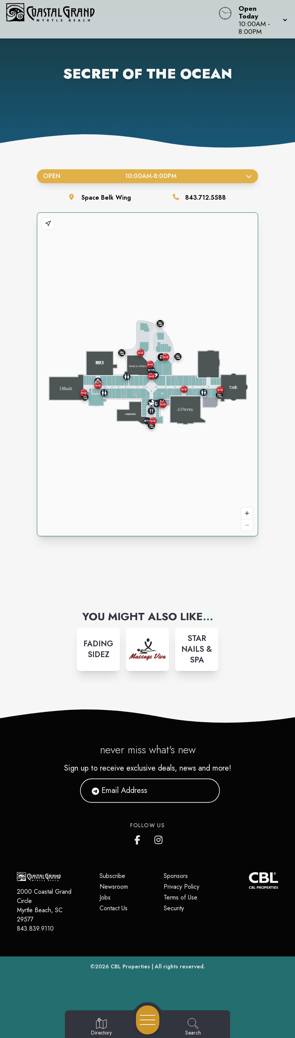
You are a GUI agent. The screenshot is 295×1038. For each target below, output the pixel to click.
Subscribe (112, 875)
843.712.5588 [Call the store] (205, 197)
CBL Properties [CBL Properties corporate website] (130, 966)
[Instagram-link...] (98, 649)
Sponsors (176, 875)
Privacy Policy (181, 886)
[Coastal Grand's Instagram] (159, 838)
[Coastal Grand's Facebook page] (139, 838)
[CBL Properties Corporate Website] (249, 880)
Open (147, 176)
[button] (260, 19)
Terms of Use (180, 897)
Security (174, 908)
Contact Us (113, 908)
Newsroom (113, 886)
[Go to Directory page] (101, 1027)
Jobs (105, 897)
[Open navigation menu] (148, 1020)
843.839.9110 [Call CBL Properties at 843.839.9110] (35, 928)
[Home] (112, 19)
